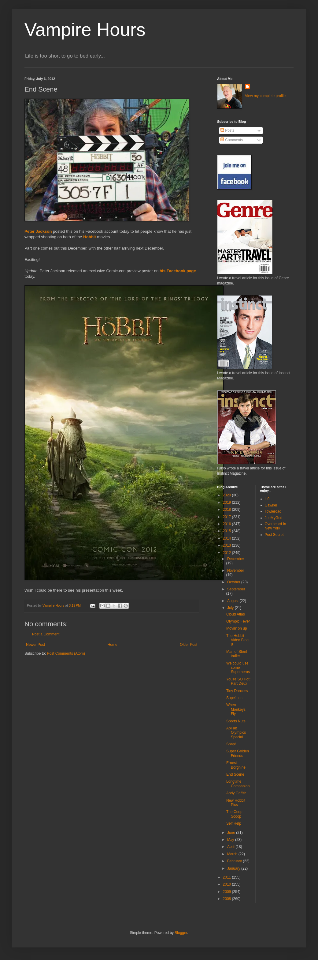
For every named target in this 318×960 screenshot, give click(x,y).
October (234, 582)
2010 (227, 884)
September (236, 589)
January (234, 868)
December (235, 559)
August (233, 601)
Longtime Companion (238, 783)
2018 (227, 509)
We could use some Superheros (238, 667)
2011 (227, 877)
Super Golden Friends (237, 753)
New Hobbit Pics (235, 802)
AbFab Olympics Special (236, 732)
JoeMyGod (274, 518)
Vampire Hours (85, 29)
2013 (227, 545)
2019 (227, 502)
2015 (227, 531)
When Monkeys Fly (236, 709)
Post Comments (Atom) (66, 653)
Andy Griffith (236, 793)
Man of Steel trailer (236, 653)
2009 (227, 892)
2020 (227, 495)
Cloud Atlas (235, 614)
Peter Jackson (38, 231)
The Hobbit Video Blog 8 (237, 640)
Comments (231, 140)
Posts (227, 130)
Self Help (233, 823)
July (231, 608)
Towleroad (273, 511)
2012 (227, 553)
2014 (227, 538)
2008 (227, 899)
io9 (267, 499)
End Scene (235, 774)
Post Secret (274, 535)
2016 (227, 524)
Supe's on (234, 698)
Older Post (188, 644)
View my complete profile (265, 96)
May (231, 840)
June (231, 832)
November (235, 570)
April (231, 847)
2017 (227, 517)
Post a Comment (45, 634)
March (233, 854)
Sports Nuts (236, 721)
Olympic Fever (238, 621)
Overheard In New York (275, 526)
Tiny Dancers (237, 691)
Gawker (271, 505)
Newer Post (35, 644)
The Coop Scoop (234, 814)
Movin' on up (236, 628)
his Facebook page (178, 271)
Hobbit (89, 237)
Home (112, 644)
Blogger (181, 933)
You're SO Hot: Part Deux (238, 681)
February (235, 861)
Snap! (231, 744)
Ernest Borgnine (236, 765)
